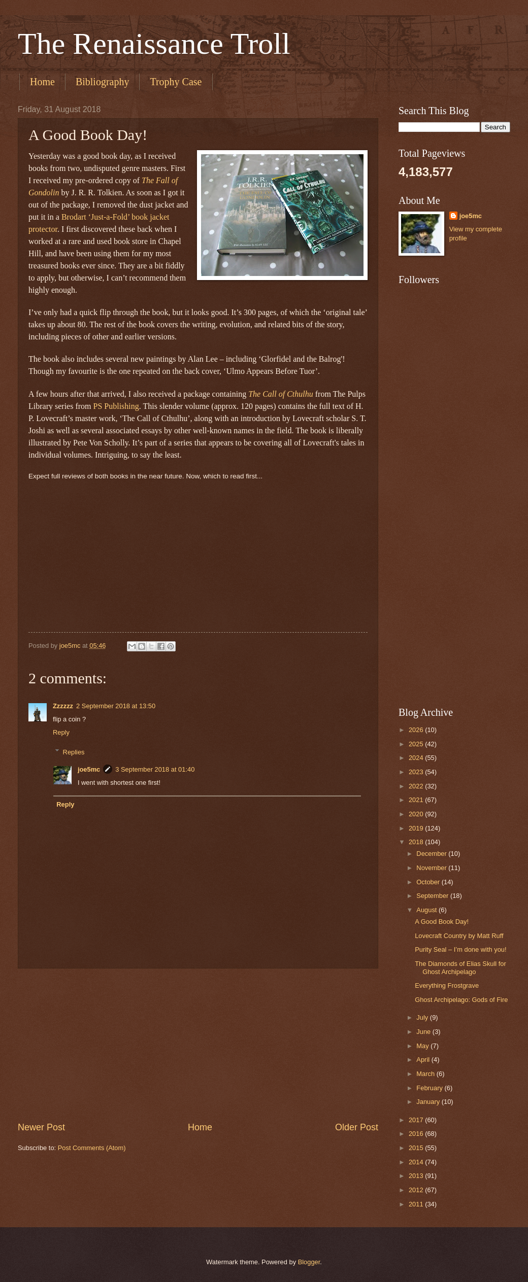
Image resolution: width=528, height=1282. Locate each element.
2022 (417, 786)
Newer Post (41, 1127)
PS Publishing (116, 406)
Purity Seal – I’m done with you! (460, 949)
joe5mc (89, 769)
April (423, 1059)
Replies (74, 751)
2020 (417, 814)
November (432, 868)
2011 (417, 1204)
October (428, 882)
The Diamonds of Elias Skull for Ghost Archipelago (460, 967)
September (433, 895)
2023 (417, 772)
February (430, 1088)
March (426, 1074)
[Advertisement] (198, 1045)
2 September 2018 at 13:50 (115, 706)
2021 (417, 800)
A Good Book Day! (442, 921)
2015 (417, 1148)
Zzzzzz (63, 706)
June (424, 1031)
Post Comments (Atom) (92, 1148)
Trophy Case (176, 81)
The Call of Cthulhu (280, 394)
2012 (417, 1190)
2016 (417, 1133)
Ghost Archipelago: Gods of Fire (461, 999)
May (423, 1046)
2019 (417, 828)
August (427, 910)
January (428, 1101)
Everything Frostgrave (447, 985)
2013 (417, 1176)
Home (42, 81)
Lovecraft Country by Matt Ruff (459, 936)
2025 (417, 744)
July (423, 1017)
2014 (417, 1162)
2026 (417, 730)
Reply (61, 732)
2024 (417, 757)
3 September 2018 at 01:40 (154, 769)
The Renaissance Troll (154, 43)
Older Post (356, 1127)
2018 (417, 842)
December (432, 853)
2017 (417, 1120)
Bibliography (102, 81)
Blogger (309, 1262)
